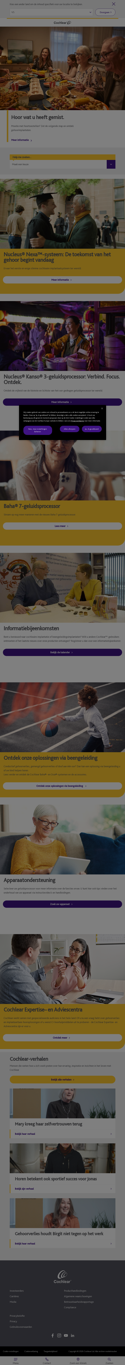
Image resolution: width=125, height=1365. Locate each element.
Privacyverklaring (77, 421)
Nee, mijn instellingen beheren (37, 430)
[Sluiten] (102, 408)
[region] (62, 422)
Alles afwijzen (69, 429)
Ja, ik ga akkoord (92, 429)
